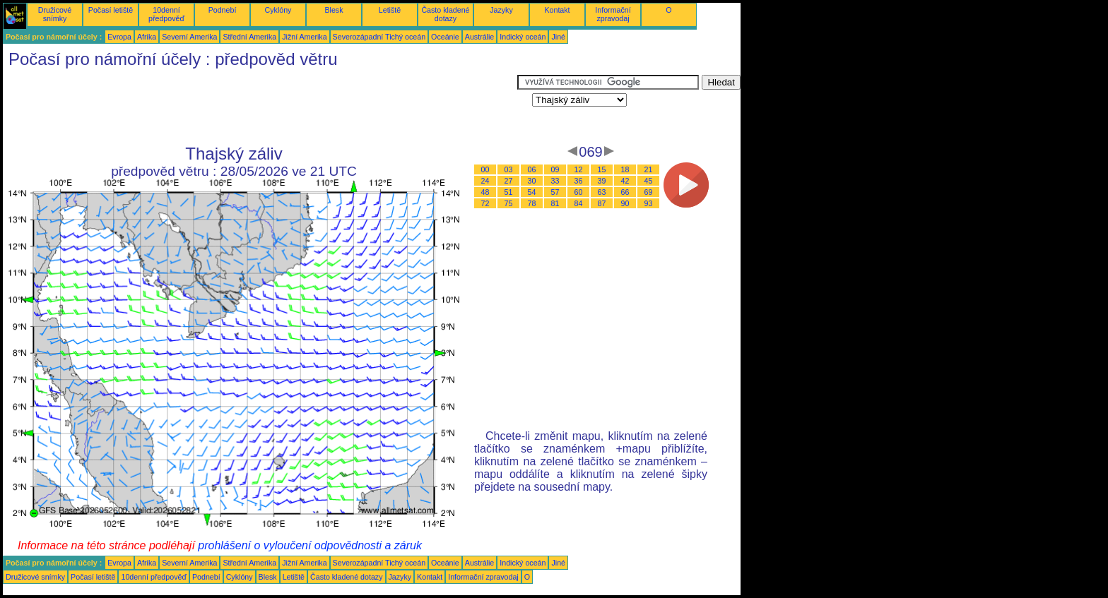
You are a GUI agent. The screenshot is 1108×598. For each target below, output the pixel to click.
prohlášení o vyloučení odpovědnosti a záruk (310, 545)
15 (602, 169)
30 (532, 181)
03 (509, 169)
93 (648, 203)
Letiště (390, 10)
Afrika (146, 36)
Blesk (333, 10)
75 (509, 203)
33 (555, 181)
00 (485, 169)
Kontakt (557, 10)
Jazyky (501, 10)
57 (555, 192)
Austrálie (479, 36)
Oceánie (445, 36)
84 (578, 203)
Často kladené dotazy (445, 14)
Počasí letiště (110, 10)
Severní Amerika (189, 36)
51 (509, 192)
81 (555, 203)
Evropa (119, 36)
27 (509, 181)
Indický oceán (523, 36)
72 (485, 203)
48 (485, 192)
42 (625, 181)
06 (532, 169)
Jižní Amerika (304, 36)
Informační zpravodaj (612, 14)
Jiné (558, 36)
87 (602, 203)
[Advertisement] (260, 106)
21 (648, 169)
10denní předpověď (166, 14)
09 (555, 169)
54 (532, 192)
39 (602, 181)
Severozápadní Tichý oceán (379, 36)
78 (532, 203)
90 (625, 203)
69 (648, 192)
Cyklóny (278, 10)
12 (578, 169)
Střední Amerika (249, 36)
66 (625, 192)
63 (602, 192)
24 (485, 181)
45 (648, 181)
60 (578, 192)
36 (578, 181)
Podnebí (222, 10)
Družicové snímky (54, 14)
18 (625, 169)
